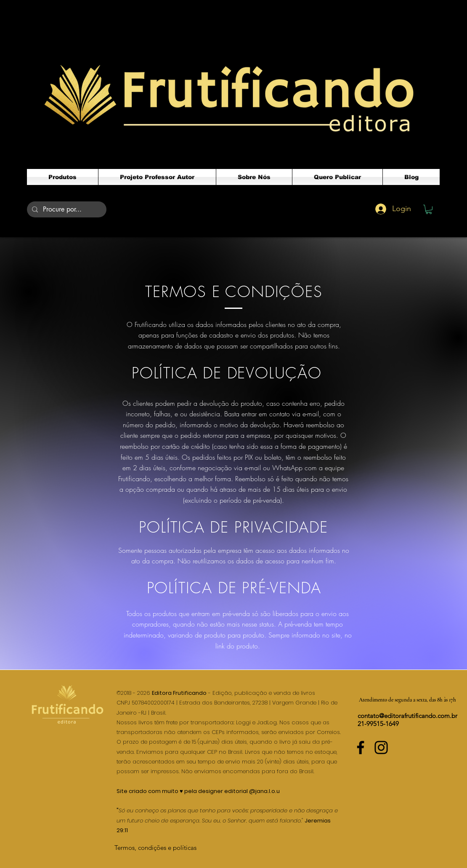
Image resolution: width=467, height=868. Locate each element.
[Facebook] (360, 747)
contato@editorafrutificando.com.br (407, 716)
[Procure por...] (66, 209)
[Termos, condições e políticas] (155, 848)
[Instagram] (381, 747)
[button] (428, 209)
